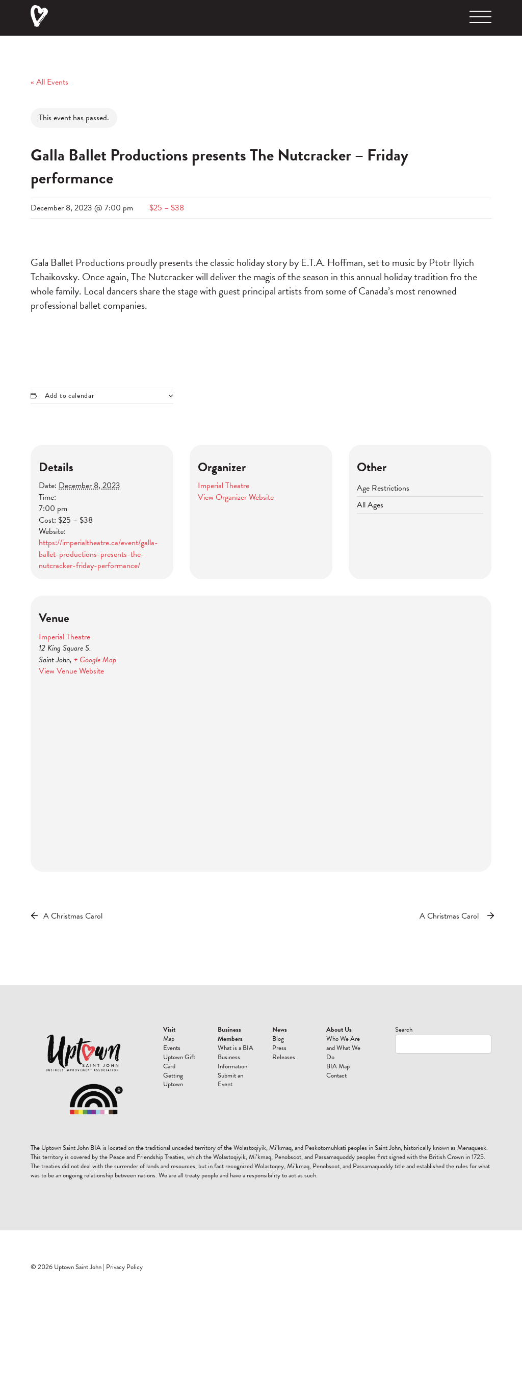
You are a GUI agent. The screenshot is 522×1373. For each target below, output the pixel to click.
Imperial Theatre (223, 485)
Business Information (232, 1061)
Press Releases (283, 1052)
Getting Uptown (173, 1080)
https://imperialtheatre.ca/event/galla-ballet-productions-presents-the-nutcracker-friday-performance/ (98, 554)
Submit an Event (230, 1080)
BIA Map (338, 1066)
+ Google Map (95, 660)
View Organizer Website (236, 497)
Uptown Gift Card (179, 1061)
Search (403, 1030)
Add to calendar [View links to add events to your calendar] (70, 395)
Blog (278, 1039)
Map (168, 1039)
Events (171, 1048)
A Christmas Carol (72, 916)
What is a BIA (235, 1048)
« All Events (49, 82)
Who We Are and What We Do (343, 1048)
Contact (336, 1075)
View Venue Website (71, 671)
